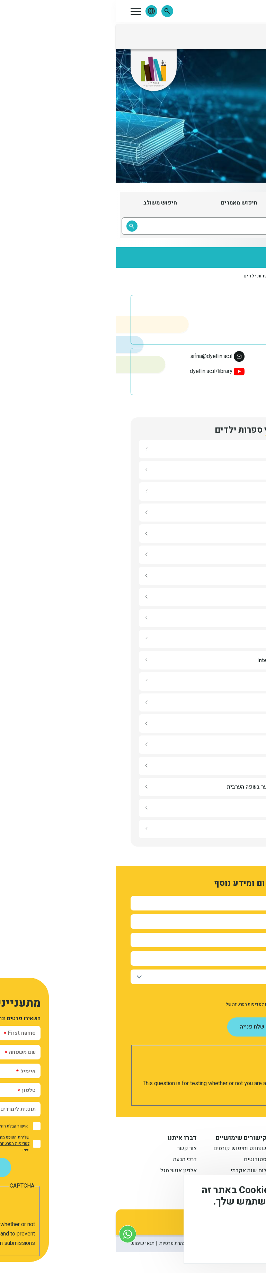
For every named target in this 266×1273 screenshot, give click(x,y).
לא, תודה (189, 1245)
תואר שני (212, 1171)
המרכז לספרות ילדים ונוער (201, 276)
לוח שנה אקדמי (132, 1171)
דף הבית (243, 276)
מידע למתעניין (202, 1138)
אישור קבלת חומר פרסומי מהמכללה (208, 993)
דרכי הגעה (69, 1160)
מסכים (229, 1245)
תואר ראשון (209, 1149)
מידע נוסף (237, 1225)
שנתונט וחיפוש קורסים (123, 1149)
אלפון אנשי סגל (62, 1171)
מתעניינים (211, 1160)
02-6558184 (210, 356)
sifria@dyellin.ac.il (95, 356)
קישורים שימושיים (125, 1138)
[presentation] (193, 1065)
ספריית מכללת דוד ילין (200, 371)
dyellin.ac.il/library (95, 371)
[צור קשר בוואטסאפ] (11, 1234)
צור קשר (71, 1149)
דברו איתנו (66, 1138)
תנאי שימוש (26, 1243)
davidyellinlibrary (205, 386)
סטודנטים (139, 1160)
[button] (51, 11)
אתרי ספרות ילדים (146, 276)
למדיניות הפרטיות (131, 1004)
